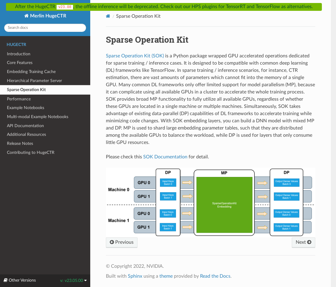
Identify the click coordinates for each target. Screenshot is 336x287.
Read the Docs (215, 276)
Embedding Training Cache (31, 71)
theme (166, 276)
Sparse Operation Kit (26, 89)
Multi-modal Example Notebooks (37, 116)
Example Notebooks (25, 107)
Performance (19, 99)
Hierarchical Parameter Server (34, 80)
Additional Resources (26, 134)
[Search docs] (45, 27)
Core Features (19, 62)
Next (303, 242)
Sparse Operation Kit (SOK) (135, 55)
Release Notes (20, 143)
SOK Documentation (165, 156)
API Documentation (25, 126)
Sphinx (135, 276)
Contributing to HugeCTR (30, 152)
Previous (122, 242)
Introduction (18, 54)
